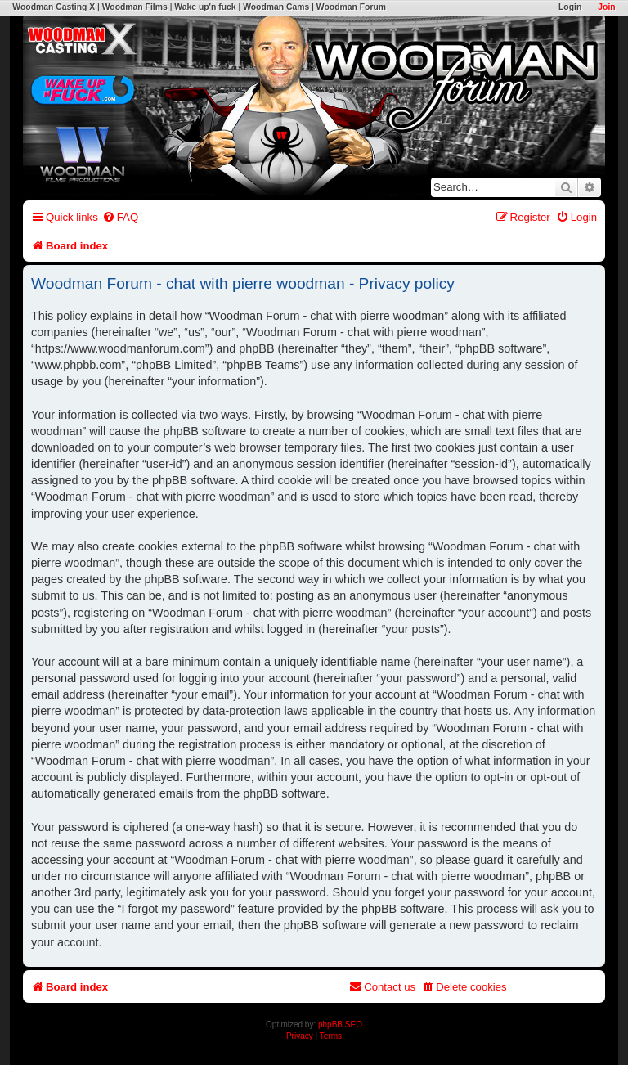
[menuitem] (120, 217)
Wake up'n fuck (205, 6)
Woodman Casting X (53, 6)
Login (569, 6)
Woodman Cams (276, 6)
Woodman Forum (351, 6)
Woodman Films (135, 6)
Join (606, 6)
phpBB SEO (340, 1024)
